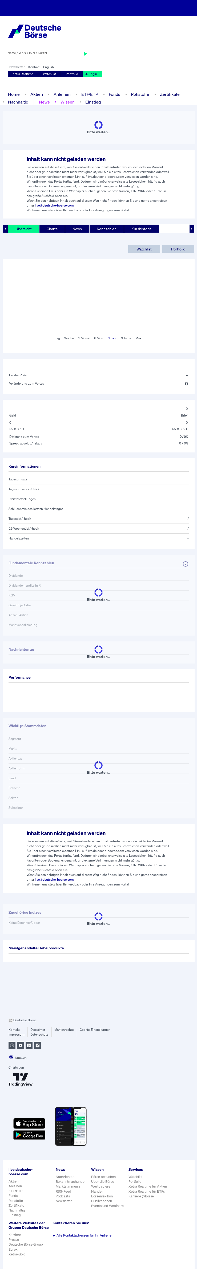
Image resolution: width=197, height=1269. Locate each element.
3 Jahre (126, 338)
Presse (14, 1239)
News (44, 102)
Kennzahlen (106, 228)
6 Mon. (99, 338)
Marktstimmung (68, 1186)
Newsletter (17, 67)
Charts (52, 228)
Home (14, 94)
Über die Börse (102, 1181)
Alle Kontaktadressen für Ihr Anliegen (83, 1235)
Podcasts (63, 1196)
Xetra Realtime (23, 74)
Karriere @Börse (141, 1196)
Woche (69, 338)
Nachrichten (65, 1177)
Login (91, 74)
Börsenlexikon (102, 1196)
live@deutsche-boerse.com (54, 205)
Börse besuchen (103, 1177)
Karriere (15, 1235)
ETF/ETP (89, 94)
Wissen (68, 102)
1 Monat (84, 338)
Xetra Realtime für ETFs (146, 1191)
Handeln (97, 1191)
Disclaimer (37, 1030)
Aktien (36, 94)
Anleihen (62, 94)
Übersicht (23, 228)
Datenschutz (39, 1034)
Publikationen (101, 1201)
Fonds (114, 94)
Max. (138, 338)
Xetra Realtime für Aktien (147, 1186)
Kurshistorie (141, 228)
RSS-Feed (63, 1191)
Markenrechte (64, 1030)
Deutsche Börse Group (26, 1244)
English (48, 67)
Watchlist (49, 74)
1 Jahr (112, 338)
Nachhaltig (18, 102)
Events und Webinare (107, 1206)
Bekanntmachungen (71, 1181)
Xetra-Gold (17, 1254)
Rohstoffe (140, 94)
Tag (57, 338)
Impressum (16, 1034)
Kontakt (33, 67)
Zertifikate (170, 94)
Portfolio (72, 74)
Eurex (13, 1249)
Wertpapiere (100, 1186)
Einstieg (93, 102)
